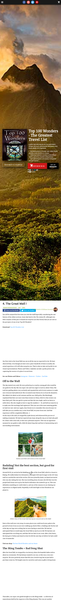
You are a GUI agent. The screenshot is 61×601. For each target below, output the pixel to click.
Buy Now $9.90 (37, 165)
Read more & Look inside (13, 165)
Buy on (52, 166)
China (23, 307)
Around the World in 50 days (10, 307)
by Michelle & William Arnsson (45, 308)
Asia (19, 307)
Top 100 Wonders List (17, 327)
